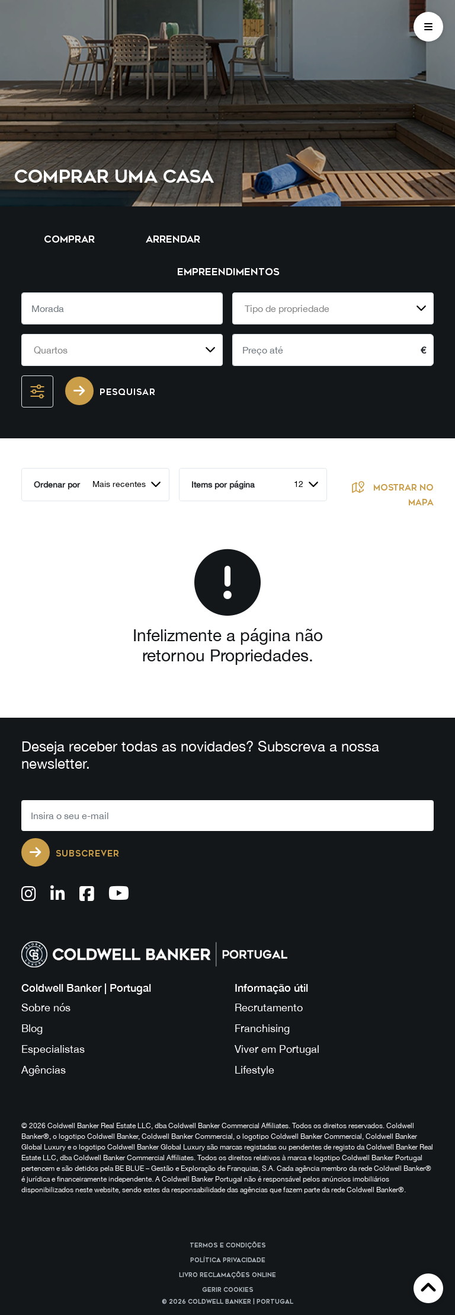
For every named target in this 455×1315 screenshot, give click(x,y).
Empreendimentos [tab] (228, 272)
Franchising (262, 1028)
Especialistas (53, 1049)
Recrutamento (269, 1007)
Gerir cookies (228, 1290)
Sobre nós (46, 1007)
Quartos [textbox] (51, 350)
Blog (32, 1028)
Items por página (223, 484)
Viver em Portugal (277, 1049)
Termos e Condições (228, 1245)
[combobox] (333, 308)
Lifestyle (254, 1070)
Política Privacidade (227, 1260)
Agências (43, 1070)
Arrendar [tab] (173, 239)
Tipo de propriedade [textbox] (287, 308)
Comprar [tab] (69, 239)
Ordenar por (57, 484)
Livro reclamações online (227, 1275)
